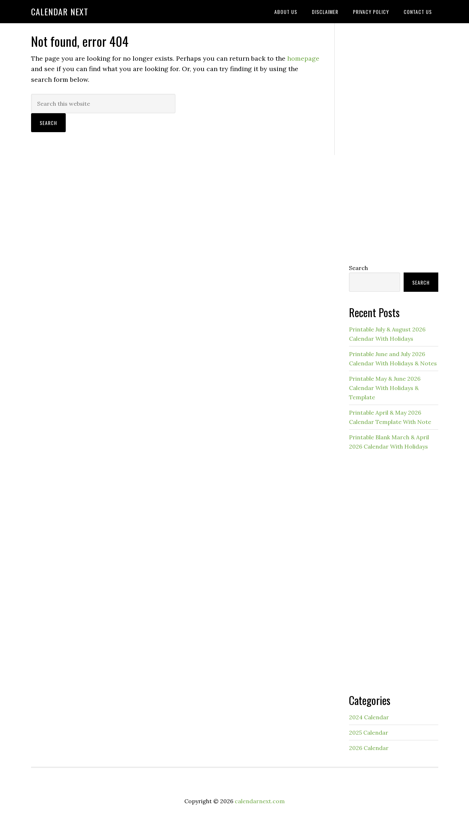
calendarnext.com (260, 801)
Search (358, 267)
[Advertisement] (393, 142)
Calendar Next (59, 11)
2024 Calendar (369, 717)
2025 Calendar (368, 732)
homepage (303, 58)
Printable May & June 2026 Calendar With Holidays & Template (384, 388)
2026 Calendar (369, 747)
